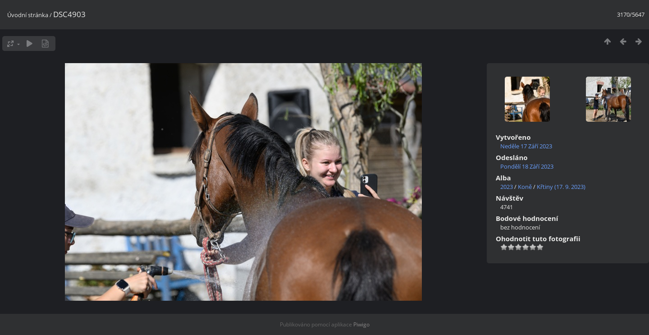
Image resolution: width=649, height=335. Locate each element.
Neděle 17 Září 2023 (526, 146)
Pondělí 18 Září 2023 (526, 166)
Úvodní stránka (27, 15)
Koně (525, 187)
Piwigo (361, 324)
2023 (506, 187)
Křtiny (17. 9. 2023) (561, 187)
